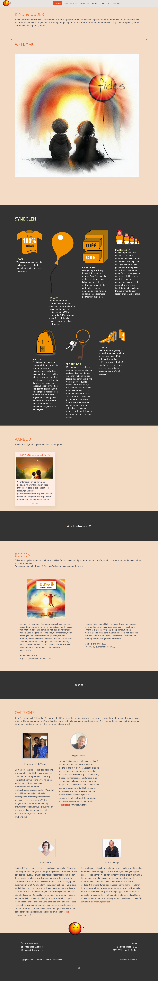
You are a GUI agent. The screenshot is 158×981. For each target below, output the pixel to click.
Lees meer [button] (35, 503)
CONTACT (79, 685)
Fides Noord (64, 804)
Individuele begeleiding (35, 454)
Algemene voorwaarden (128, 960)
